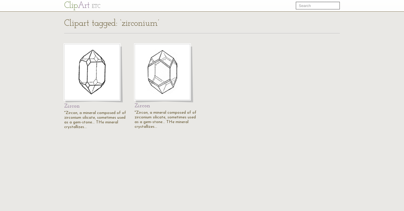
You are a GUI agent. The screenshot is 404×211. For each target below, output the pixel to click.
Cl (82, 5)
